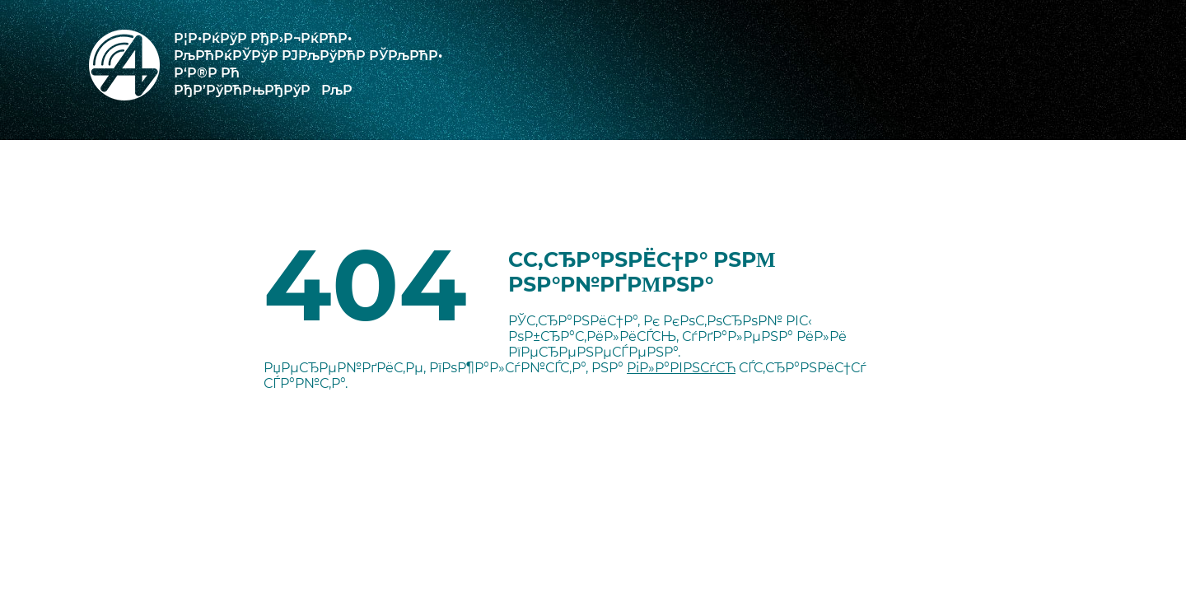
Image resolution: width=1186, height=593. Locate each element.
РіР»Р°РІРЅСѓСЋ (681, 368)
